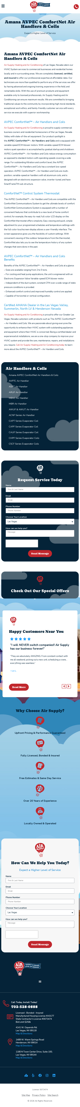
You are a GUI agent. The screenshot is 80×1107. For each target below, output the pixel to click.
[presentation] (22, 543)
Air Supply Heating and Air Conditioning (23, 65)
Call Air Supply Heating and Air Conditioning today (40, 344)
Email (8, 496)
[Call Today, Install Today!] (6, 1003)
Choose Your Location (16, 517)
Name (8, 485)
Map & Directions (24, 1033)
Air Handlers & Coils (26, 368)
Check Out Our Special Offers (40, 591)
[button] (64, 686)
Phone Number (13, 506)
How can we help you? (16, 528)
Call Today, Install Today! (24, 1002)
